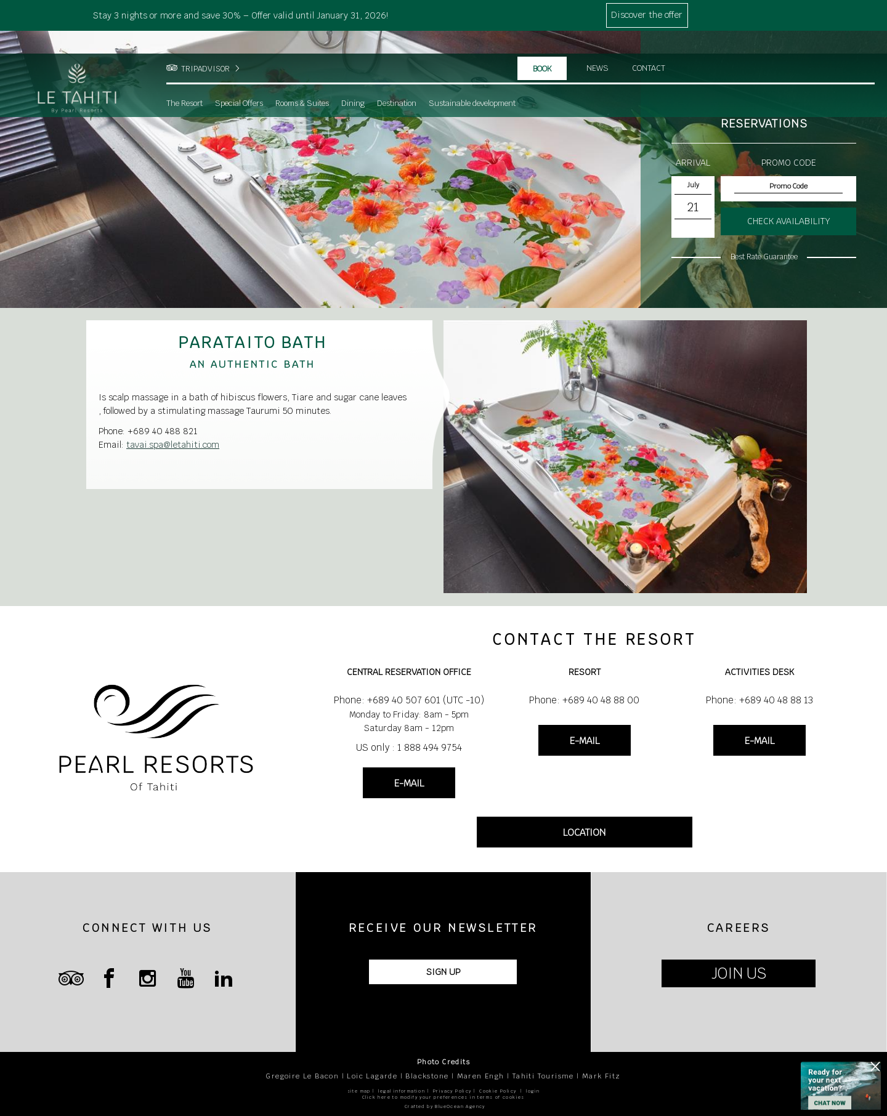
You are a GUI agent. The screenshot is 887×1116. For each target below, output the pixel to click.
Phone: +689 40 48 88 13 (759, 700)
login (533, 1091)
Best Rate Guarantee (764, 257)
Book (542, 46)
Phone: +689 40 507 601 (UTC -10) (409, 700)
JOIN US (738, 973)
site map (359, 1091)
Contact (649, 45)
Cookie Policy (497, 1091)
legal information (401, 1091)
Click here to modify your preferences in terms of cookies (443, 1097)
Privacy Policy (452, 1091)
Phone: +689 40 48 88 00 (584, 700)
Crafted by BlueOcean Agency (445, 1106)
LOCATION (584, 832)
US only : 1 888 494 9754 (409, 747)
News (597, 45)
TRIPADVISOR (205, 46)
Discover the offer (646, 14)
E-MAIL (409, 783)
